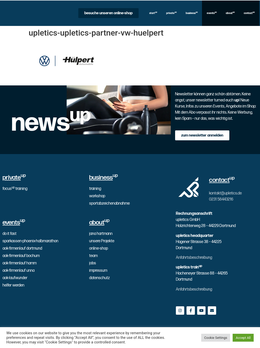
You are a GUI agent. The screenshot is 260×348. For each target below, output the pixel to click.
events (212, 13)
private (171, 13)
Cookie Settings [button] (215, 338)
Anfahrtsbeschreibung (194, 257)
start (153, 13)
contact (249, 13)
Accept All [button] (243, 338)
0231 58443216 (221, 199)
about (230, 13)
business (192, 13)
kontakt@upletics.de (225, 193)
